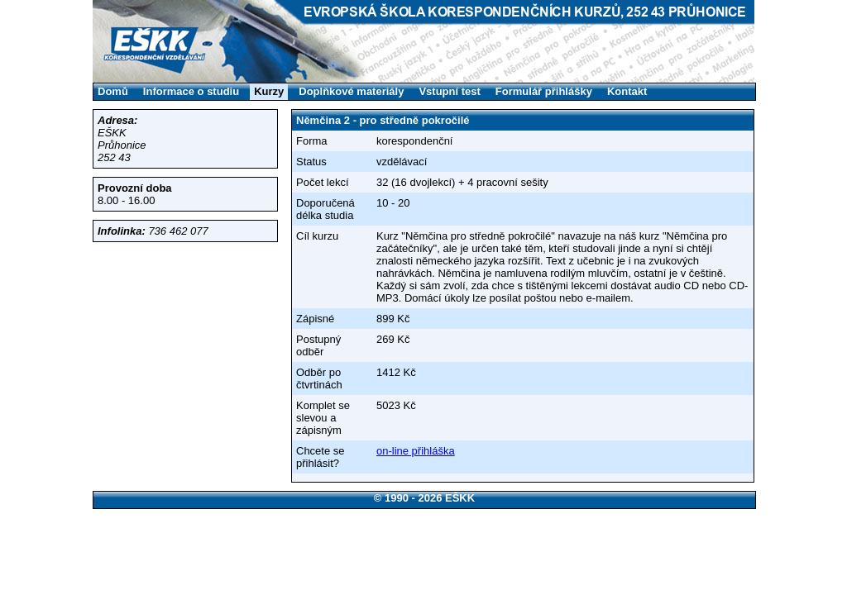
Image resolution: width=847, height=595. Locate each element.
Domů (113, 91)
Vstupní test (449, 91)
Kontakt (627, 91)
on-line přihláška (415, 451)
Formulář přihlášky (543, 91)
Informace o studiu (191, 91)
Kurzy (269, 91)
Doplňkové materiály (351, 91)
